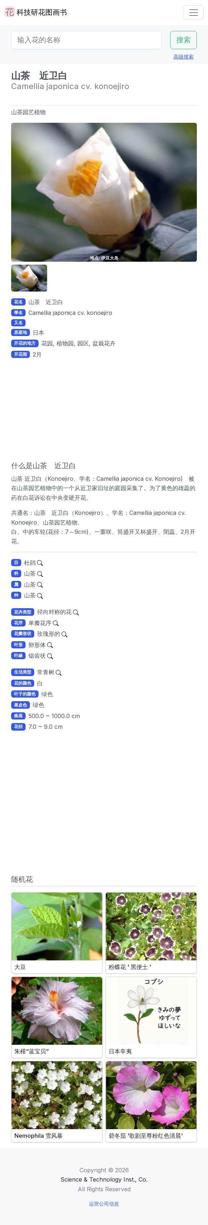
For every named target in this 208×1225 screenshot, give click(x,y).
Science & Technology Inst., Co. (104, 1179)
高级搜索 (183, 56)
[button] (29, 278)
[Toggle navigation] (194, 12)
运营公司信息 (104, 1204)
